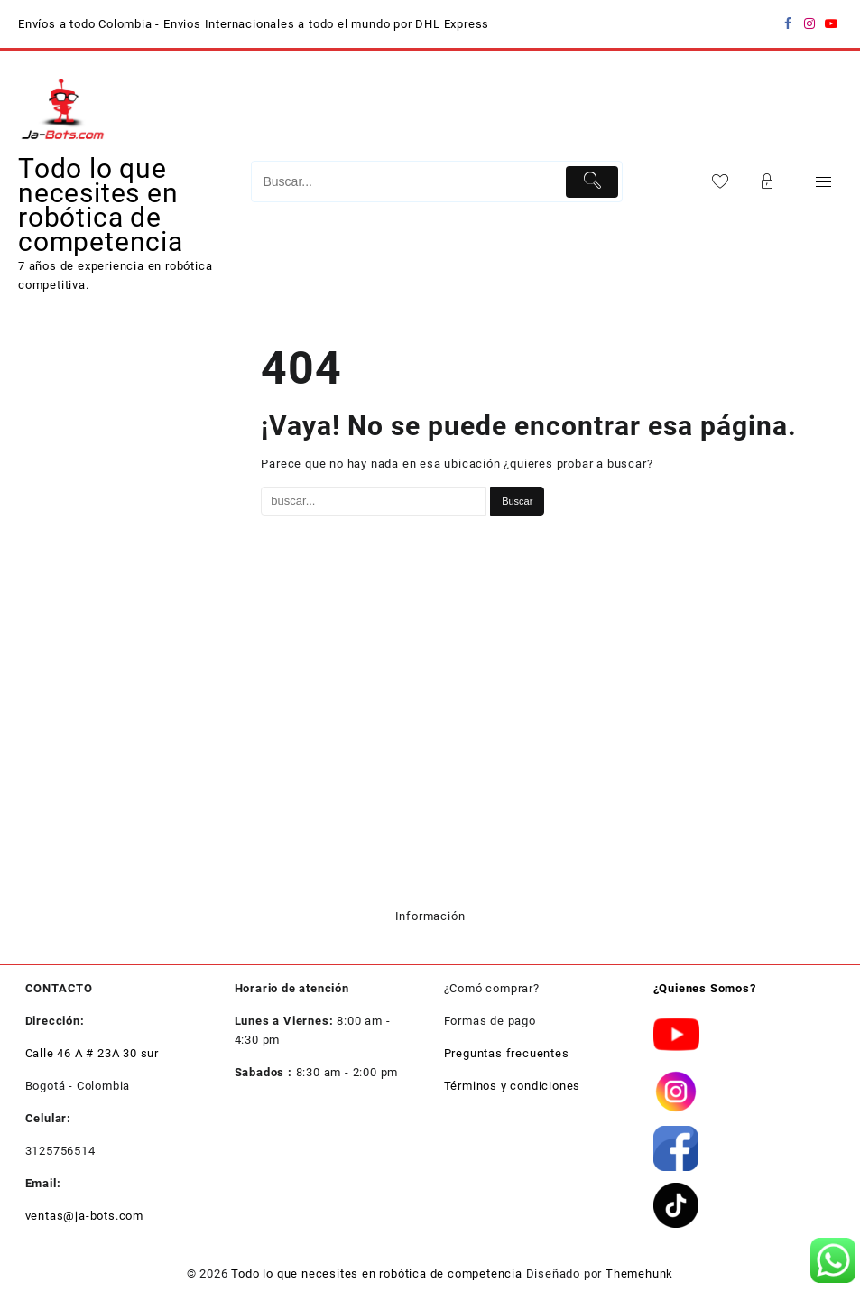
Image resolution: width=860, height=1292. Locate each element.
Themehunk (639, 1273)
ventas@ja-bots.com (84, 1215)
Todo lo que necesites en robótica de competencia (100, 205)
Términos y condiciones (512, 1085)
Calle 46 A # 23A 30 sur (92, 1053)
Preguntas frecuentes (506, 1053)
